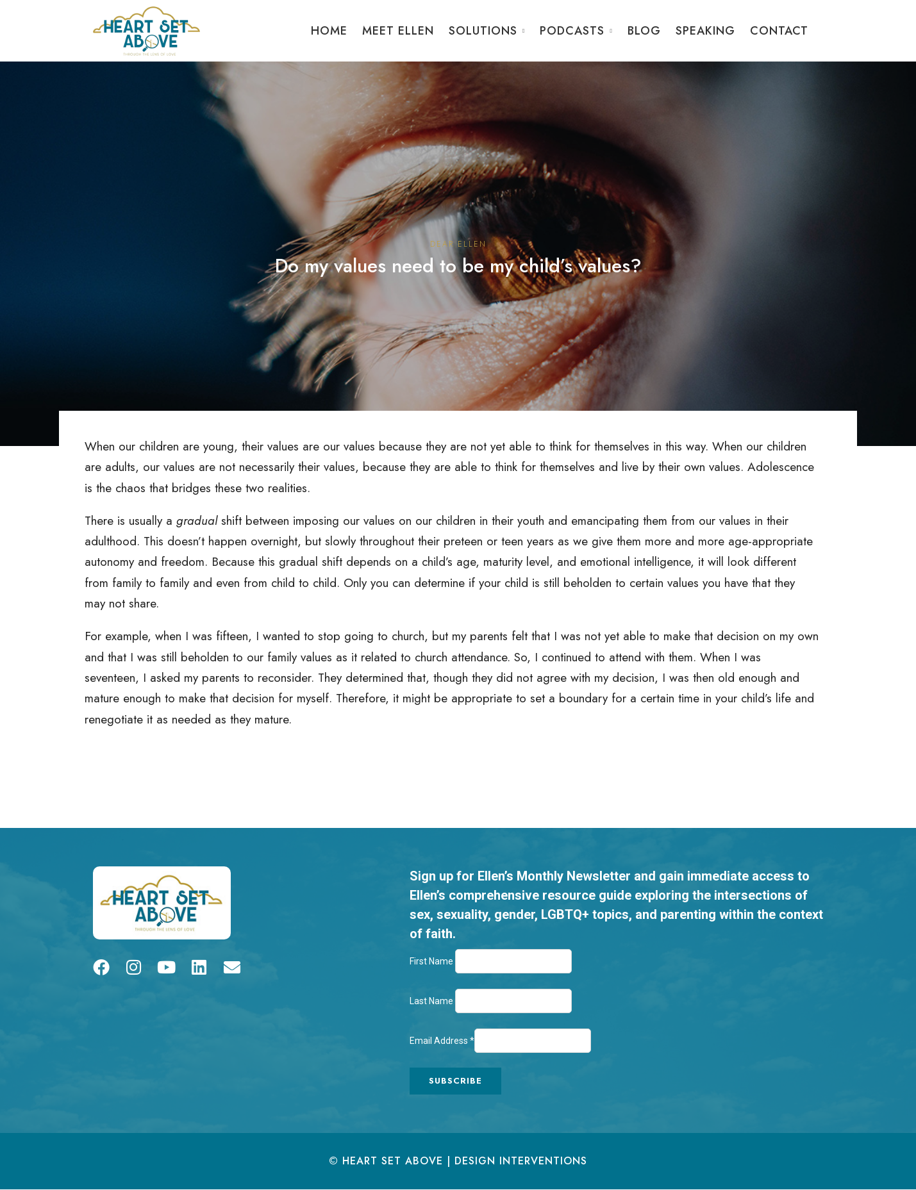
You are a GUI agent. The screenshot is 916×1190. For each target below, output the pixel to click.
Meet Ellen (398, 30)
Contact (779, 30)
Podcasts (572, 30)
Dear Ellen (458, 244)
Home (329, 30)
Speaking (705, 30)
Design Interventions (520, 1160)
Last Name (432, 1001)
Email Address (442, 1041)
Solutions (483, 30)
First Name (432, 961)
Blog (644, 30)
